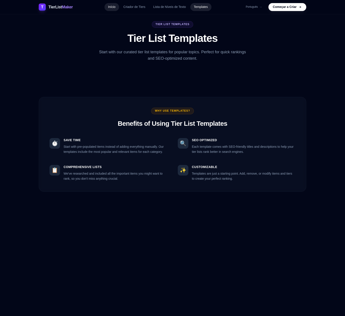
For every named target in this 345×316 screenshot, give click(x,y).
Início (111, 7)
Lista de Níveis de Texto (169, 7)
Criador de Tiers (134, 7)
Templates (201, 7)
